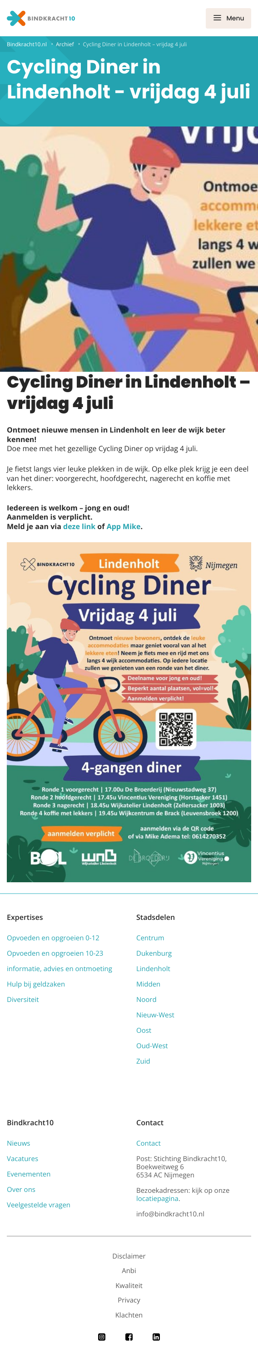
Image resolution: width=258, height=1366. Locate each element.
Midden (148, 984)
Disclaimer (128, 1256)
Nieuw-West (155, 1015)
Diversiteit (23, 999)
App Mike (124, 526)
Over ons (21, 1189)
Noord (146, 999)
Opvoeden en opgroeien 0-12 (53, 938)
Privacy (129, 1300)
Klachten (129, 1315)
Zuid (143, 1061)
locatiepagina (157, 1198)
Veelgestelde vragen (38, 1205)
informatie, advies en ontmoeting (59, 968)
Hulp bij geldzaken (36, 984)
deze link (79, 526)
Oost (143, 1030)
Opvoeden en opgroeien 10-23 (55, 953)
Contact (148, 1143)
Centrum (150, 938)
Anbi (129, 1270)
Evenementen (28, 1174)
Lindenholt (153, 968)
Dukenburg (154, 953)
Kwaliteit (129, 1285)
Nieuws (18, 1143)
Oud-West (152, 1045)
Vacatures (22, 1158)
